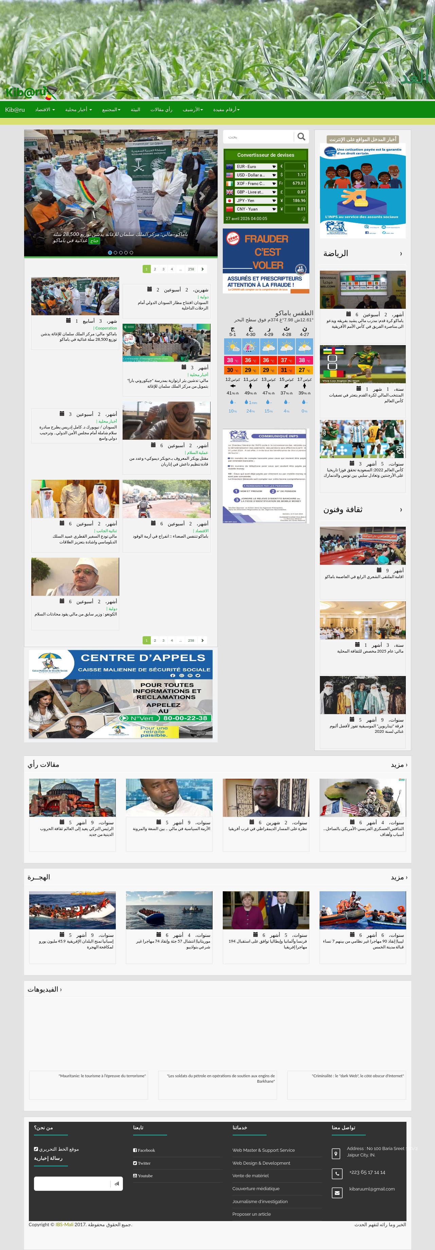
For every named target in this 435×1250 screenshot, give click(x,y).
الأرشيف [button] (193, 109)
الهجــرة (218, 877)
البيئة (135, 109)
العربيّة (377, 93)
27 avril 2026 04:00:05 (246, 218)
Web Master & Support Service (264, 1150)
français (362, 93)
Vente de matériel (251, 1175)
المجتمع (111, 109)
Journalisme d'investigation (260, 1201)
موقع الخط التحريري (56, 1149)
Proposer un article (252, 1214)
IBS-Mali (64, 1224)
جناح (94, 240)
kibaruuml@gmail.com (372, 1189)
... (180, 269)
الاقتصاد (45, 109)
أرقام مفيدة (226, 109)
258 (191, 269)
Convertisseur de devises (265, 155)
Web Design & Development (261, 1163)
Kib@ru (15, 109)
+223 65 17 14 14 (367, 1172)
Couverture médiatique (256, 1188)
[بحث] (259, 136)
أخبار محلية (78, 109)
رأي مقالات (161, 109)
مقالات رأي (218, 764)
